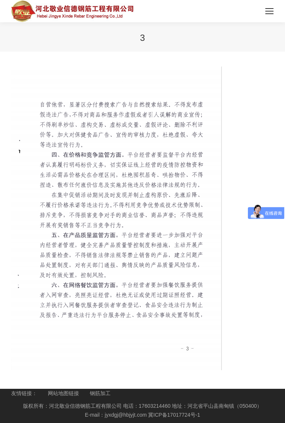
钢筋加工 (100, 393)
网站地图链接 (63, 393)
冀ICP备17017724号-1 (174, 415)
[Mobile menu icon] (269, 11)
